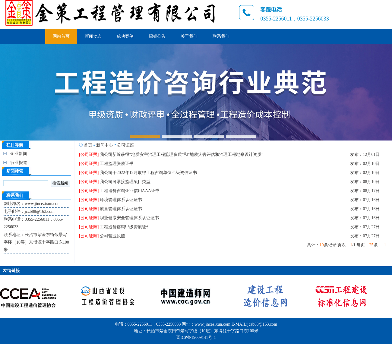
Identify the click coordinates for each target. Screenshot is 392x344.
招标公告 (157, 36)
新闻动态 (93, 36)
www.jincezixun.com (212, 324)
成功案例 (125, 36)
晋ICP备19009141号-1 (196, 337)
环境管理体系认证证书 (121, 199)
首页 (88, 145)
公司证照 (125, 145)
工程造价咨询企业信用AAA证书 (130, 190)
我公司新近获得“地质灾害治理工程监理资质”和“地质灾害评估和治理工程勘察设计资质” (182, 154)
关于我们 (189, 36)
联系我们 (221, 36)
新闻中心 (104, 145)
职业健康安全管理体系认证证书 (129, 218)
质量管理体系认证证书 (121, 209)
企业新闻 (18, 153)
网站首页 (61, 36)
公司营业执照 (112, 236)
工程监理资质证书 (117, 163)
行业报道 (18, 162)
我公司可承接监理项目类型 (125, 181)
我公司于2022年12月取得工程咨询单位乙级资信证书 (148, 172)
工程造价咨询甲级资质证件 (125, 227)
